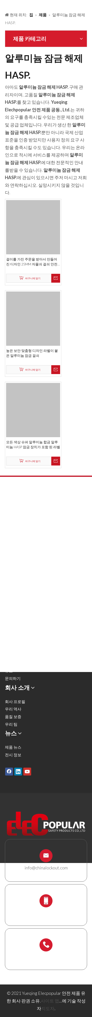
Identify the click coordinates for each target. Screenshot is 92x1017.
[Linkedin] (18, 771)
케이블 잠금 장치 (19, 579)
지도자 (47, 1008)
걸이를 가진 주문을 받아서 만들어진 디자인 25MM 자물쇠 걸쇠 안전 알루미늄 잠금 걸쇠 (31, 262)
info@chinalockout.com (46, 867)
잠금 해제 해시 (17, 527)
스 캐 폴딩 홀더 (18, 602)
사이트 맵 (50, 1000)
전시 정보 (13, 754)
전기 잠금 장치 (17, 564)
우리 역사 (13, 709)
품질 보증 (13, 716)
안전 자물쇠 (15, 512)
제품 (9, 633)
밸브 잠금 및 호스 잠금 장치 (28, 534)
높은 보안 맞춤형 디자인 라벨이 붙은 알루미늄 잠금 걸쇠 (32, 353)
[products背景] (4, 4)
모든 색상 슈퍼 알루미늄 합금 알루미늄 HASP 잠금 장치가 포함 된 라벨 (33, 444)
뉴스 (9, 670)
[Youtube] (27, 771)
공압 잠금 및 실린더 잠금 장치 (30, 542)
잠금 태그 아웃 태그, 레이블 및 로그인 (37, 572)
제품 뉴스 (13, 747)
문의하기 (13, 678)
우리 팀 (11, 724)
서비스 (11, 655)
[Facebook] (9, 771)
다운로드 (13, 663)
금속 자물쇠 (15, 519)
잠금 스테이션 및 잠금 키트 (28, 594)
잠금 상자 (13, 587)
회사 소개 (13, 648)
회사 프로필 (15, 701)
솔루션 (11, 640)
